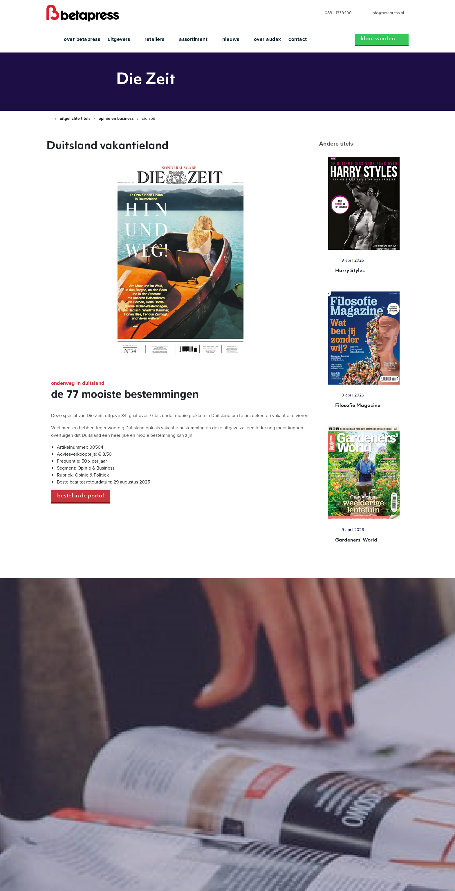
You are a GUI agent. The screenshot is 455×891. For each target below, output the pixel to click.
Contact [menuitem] (297, 39)
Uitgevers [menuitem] (122, 39)
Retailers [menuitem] (158, 39)
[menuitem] (332, 13)
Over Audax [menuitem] (267, 39)
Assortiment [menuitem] (197, 39)
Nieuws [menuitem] (234, 39)
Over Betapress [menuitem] (82, 39)
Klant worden (382, 39)
